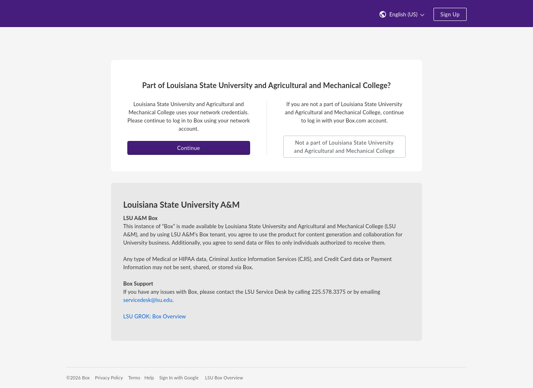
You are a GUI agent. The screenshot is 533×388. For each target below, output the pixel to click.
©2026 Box (78, 377)
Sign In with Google (179, 377)
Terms (134, 377)
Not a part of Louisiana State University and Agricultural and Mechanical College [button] (344, 146)
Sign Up (450, 14)
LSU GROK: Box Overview (154, 316)
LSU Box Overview (224, 377)
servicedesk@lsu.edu (147, 300)
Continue (188, 148)
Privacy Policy (109, 377)
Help (149, 377)
